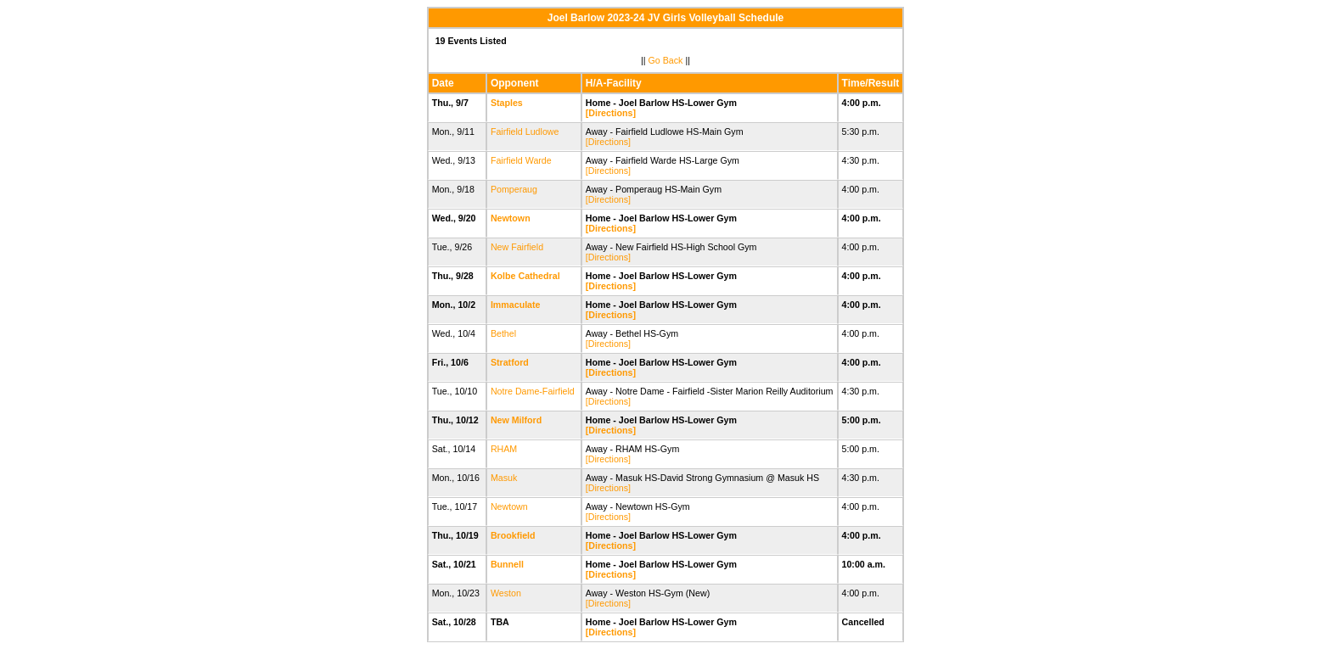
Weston (506, 593)
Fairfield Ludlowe (525, 131)
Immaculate (516, 304)
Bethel (503, 333)
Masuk (504, 478)
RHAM (504, 449)
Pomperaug (514, 189)
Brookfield (513, 535)
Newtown (511, 218)
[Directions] (611, 113)
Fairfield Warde (521, 160)
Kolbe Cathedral (525, 276)
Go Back (666, 60)
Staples (507, 103)
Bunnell (507, 564)
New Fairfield (517, 247)
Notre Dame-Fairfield (533, 391)
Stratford (510, 362)
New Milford (516, 420)
